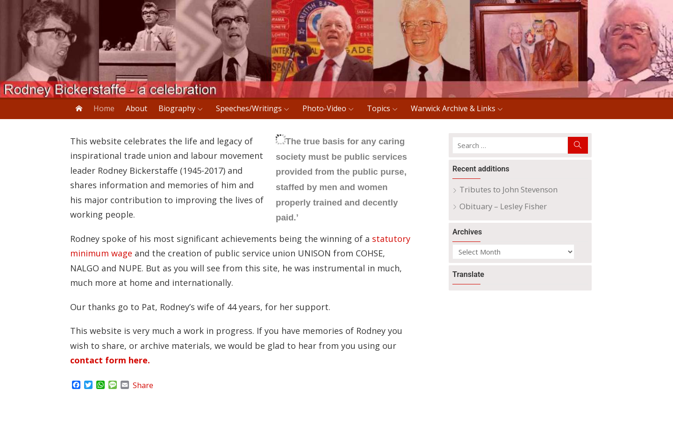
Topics (378, 108)
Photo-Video (324, 108)
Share (143, 385)
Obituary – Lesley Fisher (503, 206)
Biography (176, 108)
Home (104, 108)
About (136, 108)
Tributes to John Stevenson (508, 189)
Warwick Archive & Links (453, 108)
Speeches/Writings (249, 108)
